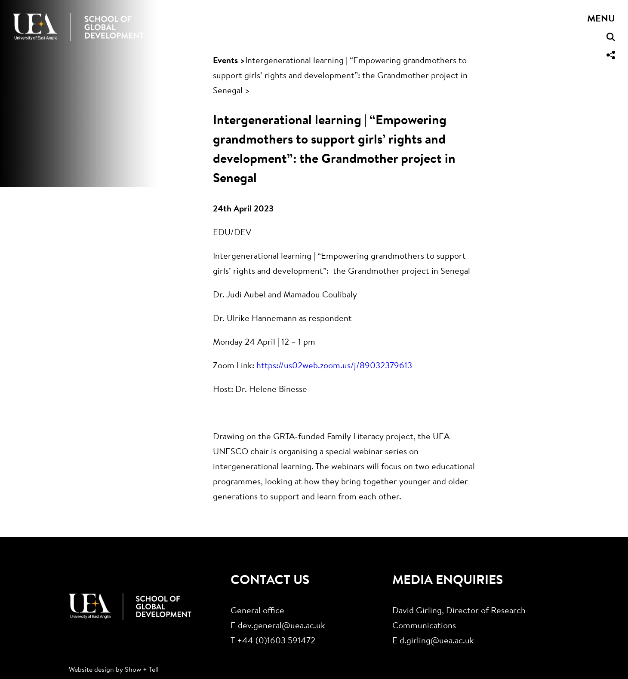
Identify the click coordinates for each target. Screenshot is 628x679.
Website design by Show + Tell (114, 670)
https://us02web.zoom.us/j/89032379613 (334, 366)
